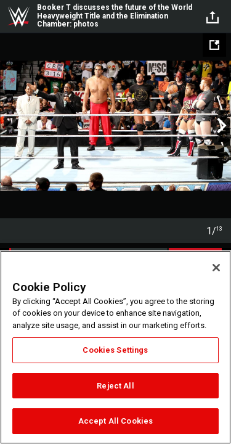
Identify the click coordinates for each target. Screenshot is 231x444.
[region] (115, 347)
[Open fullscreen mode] (214, 45)
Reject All (115, 385)
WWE (18, 17)
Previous (11, 125)
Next (220, 125)
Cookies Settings (115, 350)
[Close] (216, 267)
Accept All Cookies (115, 421)
